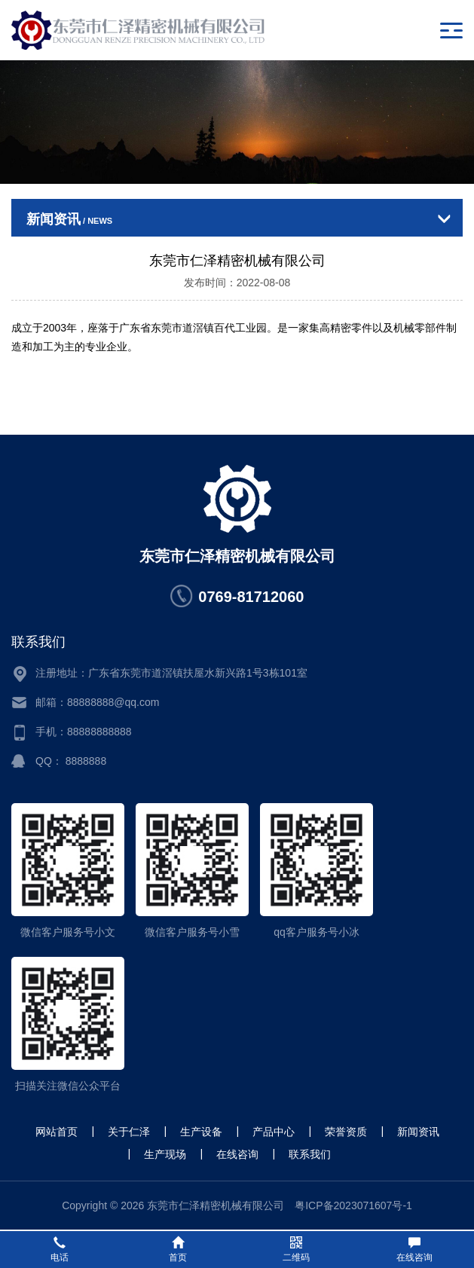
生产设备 (201, 1132)
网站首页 (56, 1132)
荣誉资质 (346, 1132)
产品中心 (273, 1132)
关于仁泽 (129, 1132)
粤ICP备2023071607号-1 (353, 1205)
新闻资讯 (418, 1132)
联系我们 (310, 1154)
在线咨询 (237, 1154)
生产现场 (165, 1154)
